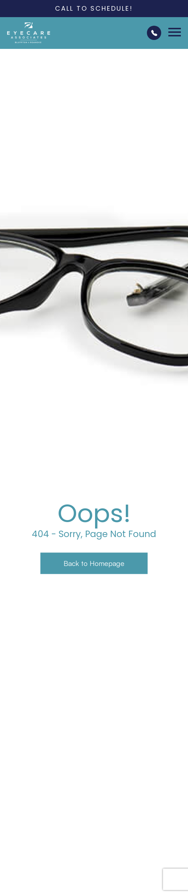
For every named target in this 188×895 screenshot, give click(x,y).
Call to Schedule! (94, 8)
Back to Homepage (94, 562)
